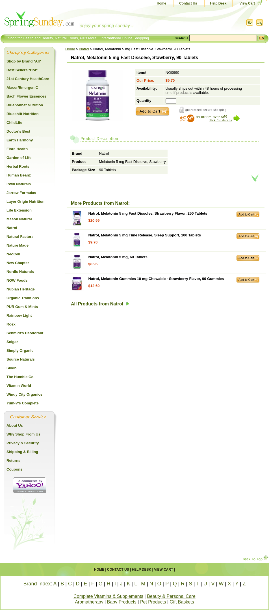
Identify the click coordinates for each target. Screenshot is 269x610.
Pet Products (153, 602)
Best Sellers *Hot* (22, 70)
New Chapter (17, 263)
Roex (11, 324)
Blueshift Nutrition (22, 114)
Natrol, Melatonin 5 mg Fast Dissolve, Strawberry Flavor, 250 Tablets (147, 213)
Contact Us (188, 3)
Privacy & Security (22, 443)
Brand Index (37, 584)
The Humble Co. (20, 377)
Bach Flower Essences (26, 96)
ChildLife (14, 122)
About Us (14, 425)
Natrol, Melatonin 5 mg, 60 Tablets (117, 257)
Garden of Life (18, 158)
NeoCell (13, 254)
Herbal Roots (17, 166)
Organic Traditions (22, 298)
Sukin (11, 368)
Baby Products (121, 602)
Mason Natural (19, 219)
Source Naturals (20, 359)
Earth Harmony (19, 140)
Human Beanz (18, 175)
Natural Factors (19, 236)
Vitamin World (18, 385)
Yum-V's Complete (22, 403)
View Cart (247, 3)
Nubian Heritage (20, 289)
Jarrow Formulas (21, 193)
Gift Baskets (182, 602)
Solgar (12, 342)
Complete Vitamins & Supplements (108, 596)
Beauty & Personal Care (171, 596)
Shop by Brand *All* (23, 61)
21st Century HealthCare (27, 79)
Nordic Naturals (20, 272)
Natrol (84, 49)
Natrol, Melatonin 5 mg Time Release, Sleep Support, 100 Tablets (144, 235)
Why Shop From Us (23, 434)
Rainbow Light (19, 315)
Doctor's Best (18, 131)
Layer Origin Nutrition (25, 201)
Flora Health (17, 149)
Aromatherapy (89, 602)
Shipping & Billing (22, 452)
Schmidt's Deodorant (24, 333)
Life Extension (19, 210)
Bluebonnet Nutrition (24, 105)
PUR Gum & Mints (22, 307)
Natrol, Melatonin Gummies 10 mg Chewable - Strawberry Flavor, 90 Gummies (156, 279)
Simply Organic (19, 350)
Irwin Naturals (18, 184)
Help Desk (218, 3)
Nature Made (17, 245)
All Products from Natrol (100, 303)
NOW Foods (16, 280)
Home (161, 3)
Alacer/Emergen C (22, 87)
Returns (13, 460)
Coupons (14, 469)
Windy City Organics (24, 394)
